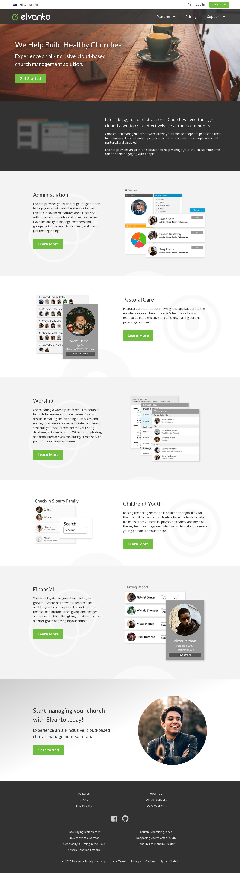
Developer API (156, 805)
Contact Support (156, 799)
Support (216, 16)
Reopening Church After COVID (156, 838)
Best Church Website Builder (156, 844)
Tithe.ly (89, 861)
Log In (200, 5)
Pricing (191, 16)
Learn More (48, 244)
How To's (156, 793)
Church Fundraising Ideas (156, 832)
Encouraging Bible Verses (84, 832)
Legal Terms (118, 861)
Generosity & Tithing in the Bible (84, 844)
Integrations (84, 805)
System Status (169, 861)
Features (165, 16)
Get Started (219, 4)
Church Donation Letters (84, 850)
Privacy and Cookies (143, 861)
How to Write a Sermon (84, 838)
